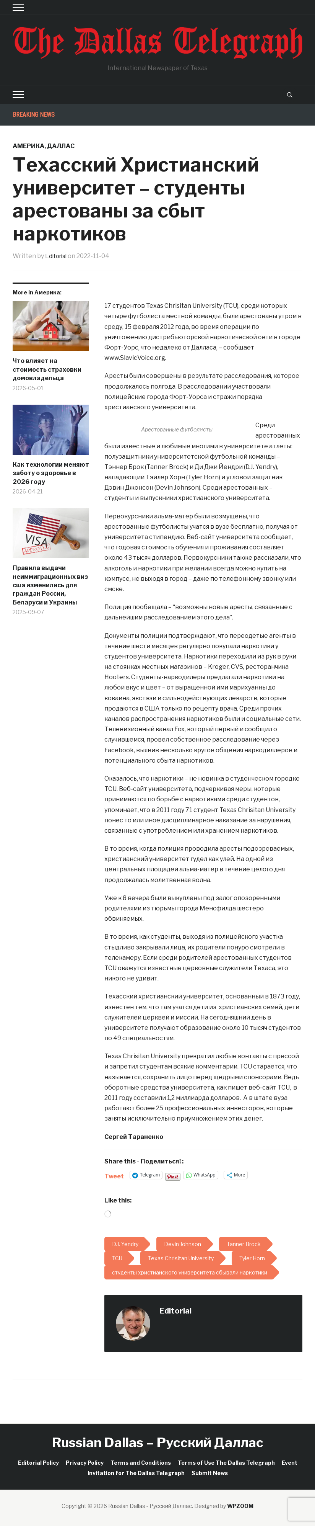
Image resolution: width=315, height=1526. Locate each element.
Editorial (57, 256)
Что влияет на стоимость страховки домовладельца (47, 369)
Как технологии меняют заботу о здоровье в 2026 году (51, 473)
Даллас (61, 146)
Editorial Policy (38, 1462)
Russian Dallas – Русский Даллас (157, 1442)
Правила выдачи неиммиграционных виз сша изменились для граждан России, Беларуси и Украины (50, 585)
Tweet (114, 1175)
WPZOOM (240, 1506)
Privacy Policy (85, 1462)
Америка (28, 146)
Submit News (210, 1473)
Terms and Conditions (140, 1462)
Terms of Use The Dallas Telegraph (226, 1462)
